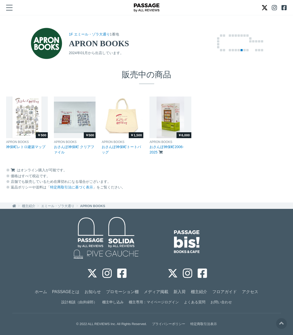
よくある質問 (194, 302)
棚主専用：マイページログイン (154, 302)
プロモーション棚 (122, 292)
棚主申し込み (113, 302)
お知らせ (93, 292)
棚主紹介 (28, 206)
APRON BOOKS (92, 206)
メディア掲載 (156, 292)
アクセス (250, 292)
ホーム (41, 292)
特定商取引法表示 (203, 324)
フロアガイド (224, 292)
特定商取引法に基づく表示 (71, 187)
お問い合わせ (221, 302)
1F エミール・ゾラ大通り (89, 34)
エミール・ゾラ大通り (57, 206)
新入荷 (179, 292)
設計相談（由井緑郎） (79, 302)
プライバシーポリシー (168, 324)
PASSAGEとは (65, 292)
